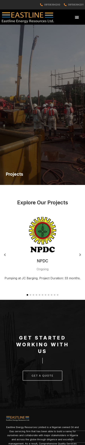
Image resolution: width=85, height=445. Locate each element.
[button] (77, 17)
